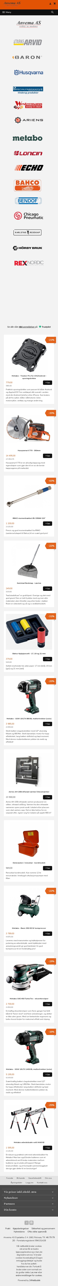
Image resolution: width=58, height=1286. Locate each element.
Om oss (48, 1178)
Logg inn (29, 1182)
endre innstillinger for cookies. (29, 1275)
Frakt (7, 1228)
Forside (9, 1178)
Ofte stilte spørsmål (37, 1231)
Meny (6, 12)
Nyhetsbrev (19, 1231)
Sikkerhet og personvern (43, 1228)
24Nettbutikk (34, 1280)
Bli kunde (21, 1178)
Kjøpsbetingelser (21, 1228)
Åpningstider (16, 1182)
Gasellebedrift (34, 1178)
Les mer (34, 1272)
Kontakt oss (42, 1182)
